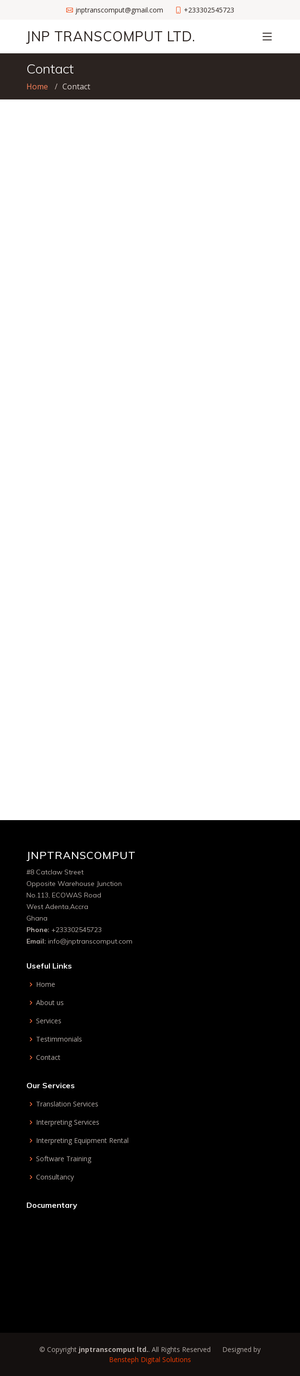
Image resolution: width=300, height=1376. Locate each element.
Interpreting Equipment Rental (82, 1140)
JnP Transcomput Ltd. (110, 36)
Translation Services (67, 1104)
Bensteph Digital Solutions (150, 1359)
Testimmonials (59, 1039)
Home (37, 86)
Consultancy (55, 1177)
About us (50, 1002)
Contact (48, 1057)
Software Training (63, 1158)
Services (48, 1021)
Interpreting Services (67, 1122)
